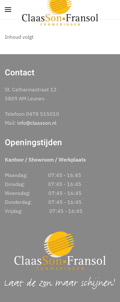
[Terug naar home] (60, 9)
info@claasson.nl (36, 123)
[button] (8, 9)
